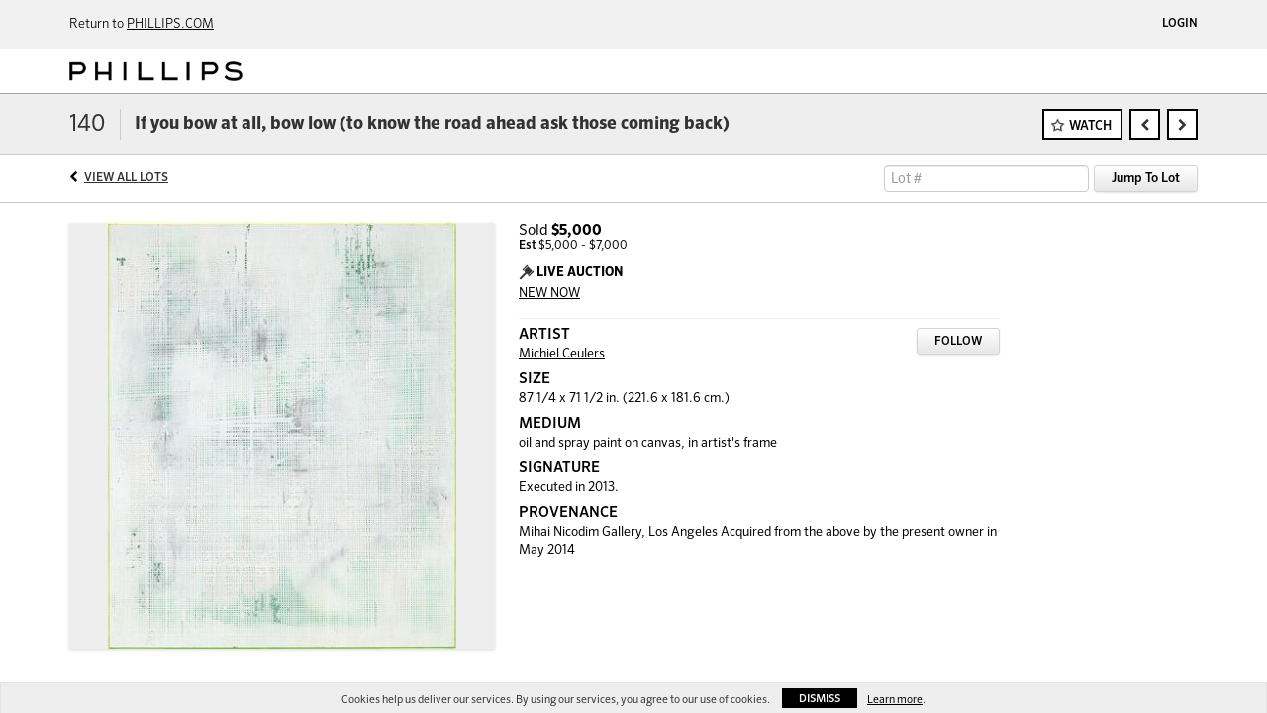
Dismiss (819, 698)
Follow (958, 342)
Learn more (895, 699)
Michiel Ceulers (562, 354)
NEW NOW (549, 293)
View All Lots (126, 178)
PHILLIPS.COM (170, 24)
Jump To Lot (1146, 178)
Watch (1090, 126)
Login (1180, 24)
